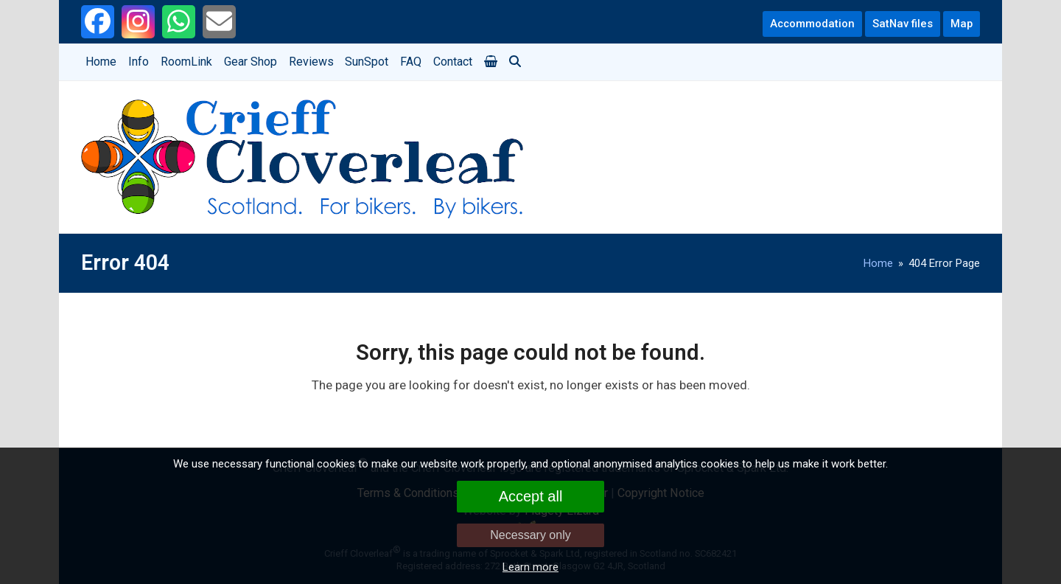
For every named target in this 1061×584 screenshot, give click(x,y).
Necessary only (530, 535)
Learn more (530, 567)
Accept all (531, 496)
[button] (490, 62)
